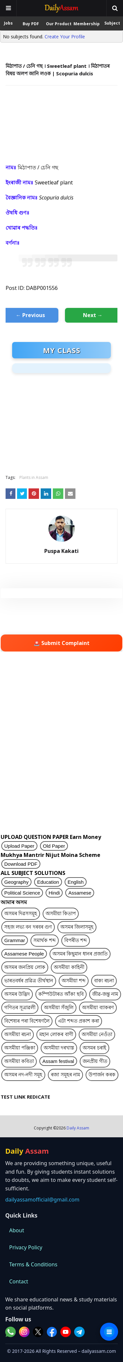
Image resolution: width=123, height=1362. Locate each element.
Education (48, 882)
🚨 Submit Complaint (61, 643)
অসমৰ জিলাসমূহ (76, 927)
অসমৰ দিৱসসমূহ (20, 913)
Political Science (22, 893)
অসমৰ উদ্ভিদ (17, 994)
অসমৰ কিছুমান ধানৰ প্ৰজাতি (80, 953)
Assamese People (24, 953)
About (16, 1230)
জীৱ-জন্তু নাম (105, 994)
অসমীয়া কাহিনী (69, 967)
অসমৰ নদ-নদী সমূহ (23, 1074)
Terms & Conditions (33, 1264)
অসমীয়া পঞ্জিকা (19, 1047)
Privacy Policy (25, 1247)
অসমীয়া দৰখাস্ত (59, 1047)
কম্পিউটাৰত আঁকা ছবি (60, 994)
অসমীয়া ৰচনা (17, 1034)
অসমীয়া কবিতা (19, 1061)
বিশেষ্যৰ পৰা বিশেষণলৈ (27, 1021)
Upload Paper (19, 846)
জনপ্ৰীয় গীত (95, 1061)
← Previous (30, 315)
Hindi (54, 893)
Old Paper (54, 846)
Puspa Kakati (61, 551)
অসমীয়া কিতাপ (61, 913)
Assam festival (58, 1061)
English (76, 882)
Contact (18, 1281)
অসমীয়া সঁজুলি (58, 1007)
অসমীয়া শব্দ (73, 980)
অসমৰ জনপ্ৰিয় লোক (24, 967)
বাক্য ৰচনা (104, 980)
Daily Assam (78, 1128)
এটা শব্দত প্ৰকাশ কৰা (78, 1021)
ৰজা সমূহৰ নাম (65, 1074)
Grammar (14, 940)
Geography (16, 882)
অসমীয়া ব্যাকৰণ (97, 1007)
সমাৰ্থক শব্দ (44, 940)
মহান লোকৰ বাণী (56, 1034)
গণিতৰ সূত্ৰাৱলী (19, 1007)
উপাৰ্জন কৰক (102, 1074)
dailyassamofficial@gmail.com (42, 1199)
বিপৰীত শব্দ (75, 940)
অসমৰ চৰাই (94, 1047)
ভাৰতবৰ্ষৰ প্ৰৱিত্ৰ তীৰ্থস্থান (28, 980)
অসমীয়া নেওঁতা (97, 1034)
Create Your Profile (65, 36)
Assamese (79, 893)
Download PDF (20, 864)
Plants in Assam (33, 477)
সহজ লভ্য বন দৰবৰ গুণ (28, 927)
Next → (93, 315)
